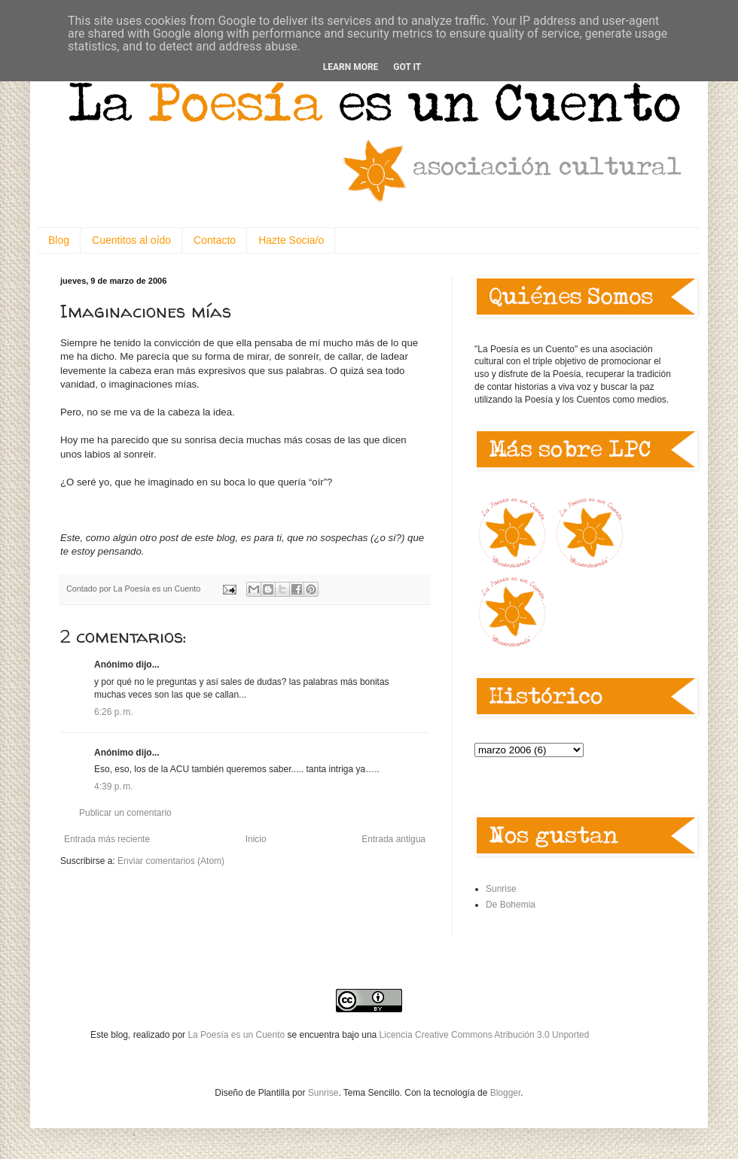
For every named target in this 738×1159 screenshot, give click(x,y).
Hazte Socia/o (291, 240)
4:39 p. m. (113, 786)
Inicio (256, 839)
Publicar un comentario (125, 813)
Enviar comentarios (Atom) (170, 861)
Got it (407, 67)
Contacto (215, 240)
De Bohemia (510, 904)
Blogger (505, 1093)
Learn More (351, 67)
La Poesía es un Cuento (237, 1035)
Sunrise (501, 889)
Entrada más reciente (107, 839)
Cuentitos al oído (131, 240)
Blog (58, 240)
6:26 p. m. (113, 712)
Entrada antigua (393, 839)
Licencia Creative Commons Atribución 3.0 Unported (485, 1035)
